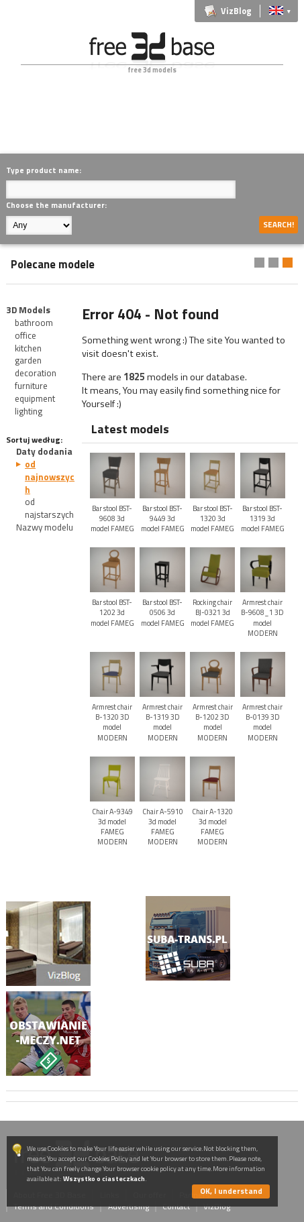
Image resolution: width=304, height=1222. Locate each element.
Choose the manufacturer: (56, 205)
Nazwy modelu (44, 527)
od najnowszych (49, 476)
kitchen (28, 348)
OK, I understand (231, 1191)
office (25, 335)
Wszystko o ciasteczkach (104, 1179)
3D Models (28, 310)
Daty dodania (44, 451)
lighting (28, 411)
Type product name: (43, 170)
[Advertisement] (154, 123)
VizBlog (236, 11)
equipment (35, 398)
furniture (31, 385)
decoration (35, 373)
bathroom (34, 322)
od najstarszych (49, 508)
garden (28, 360)
